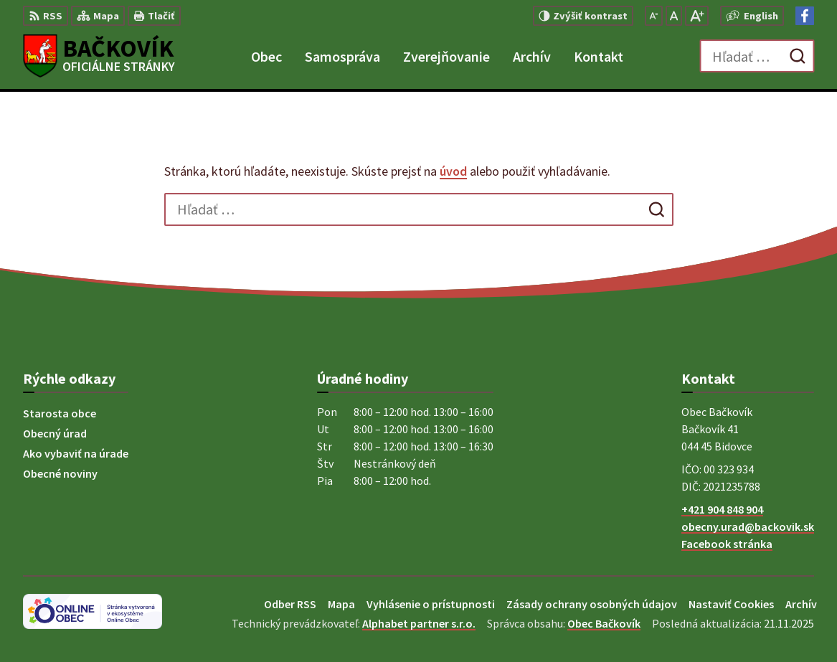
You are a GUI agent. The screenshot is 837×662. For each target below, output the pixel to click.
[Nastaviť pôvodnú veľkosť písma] (674, 16)
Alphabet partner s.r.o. (419, 623)
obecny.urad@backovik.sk (747, 526)
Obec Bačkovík (603, 623)
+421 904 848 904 (722, 509)
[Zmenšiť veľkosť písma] (654, 16)
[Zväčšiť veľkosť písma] (697, 16)
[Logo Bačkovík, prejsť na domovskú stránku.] (99, 55)
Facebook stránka (726, 543)
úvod (453, 171)
